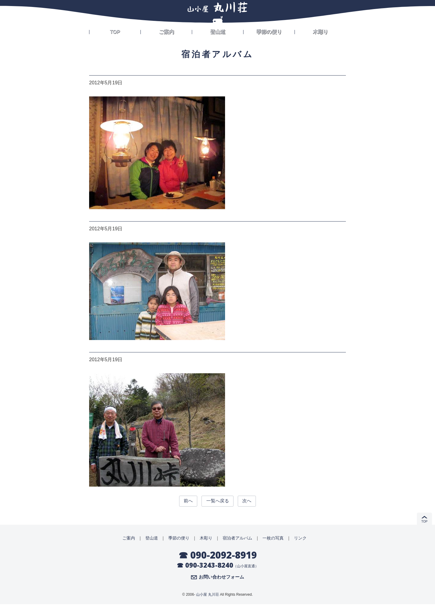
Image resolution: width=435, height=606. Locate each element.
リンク (300, 539)
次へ (251, 501)
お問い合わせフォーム (221, 578)
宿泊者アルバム (237, 539)
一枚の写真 (273, 539)
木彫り (320, 31)
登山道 (218, 31)
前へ (183, 501)
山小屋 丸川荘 (207, 596)
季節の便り (269, 31)
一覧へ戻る (217, 501)
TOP (115, 31)
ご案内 (166, 31)
